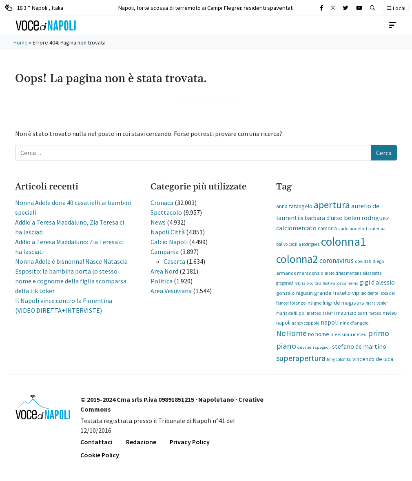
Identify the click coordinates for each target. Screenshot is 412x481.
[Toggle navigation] (393, 25)
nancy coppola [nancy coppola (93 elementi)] (305, 323)
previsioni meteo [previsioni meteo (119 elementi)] (348, 334)
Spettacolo (166, 212)
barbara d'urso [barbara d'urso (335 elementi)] (324, 218)
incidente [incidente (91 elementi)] (369, 293)
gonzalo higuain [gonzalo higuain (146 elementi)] (294, 293)
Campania (165, 251)
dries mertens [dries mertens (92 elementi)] (348, 273)
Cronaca (162, 202)
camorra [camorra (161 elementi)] (327, 228)
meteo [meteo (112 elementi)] (374, 313)
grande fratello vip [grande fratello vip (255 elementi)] (336, 292)
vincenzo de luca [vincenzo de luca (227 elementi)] (372, 359)
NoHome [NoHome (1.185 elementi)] (291, 333)
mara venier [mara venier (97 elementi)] (376, 303)
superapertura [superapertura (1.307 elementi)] (301, 358)
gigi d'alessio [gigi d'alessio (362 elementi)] (377, 282)
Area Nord (164, 271)
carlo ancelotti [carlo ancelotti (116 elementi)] (353, 228)
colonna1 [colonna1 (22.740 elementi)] (343, 241)
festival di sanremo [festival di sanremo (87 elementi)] (340, 283)
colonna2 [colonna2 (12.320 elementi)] (297, 259)
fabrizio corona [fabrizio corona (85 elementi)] (308, 283)
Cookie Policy (99, 455)
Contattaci (96, 442)
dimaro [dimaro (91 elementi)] (327, 273)
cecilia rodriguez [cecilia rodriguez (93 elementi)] (304, 244)
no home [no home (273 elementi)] (318, 334)
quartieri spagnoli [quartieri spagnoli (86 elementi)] (314, 347)
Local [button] (396, 8)
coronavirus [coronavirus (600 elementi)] (336, 260)
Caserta (174, 261)
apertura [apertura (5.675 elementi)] (332, 204)
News (158, 222)
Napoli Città (168, 232)
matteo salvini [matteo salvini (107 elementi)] (321, 313)
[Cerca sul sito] (321, 8)
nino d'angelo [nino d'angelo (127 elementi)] (354, 323)
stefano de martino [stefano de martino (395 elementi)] (359, 346)
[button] (372, 8)
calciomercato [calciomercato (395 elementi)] (296, 228)
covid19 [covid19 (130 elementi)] (363, 261)
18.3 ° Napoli (34, 7)
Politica (162, 281)
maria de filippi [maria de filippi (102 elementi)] (291, 313)
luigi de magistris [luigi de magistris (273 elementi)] (343, 302)
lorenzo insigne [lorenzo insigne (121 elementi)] (305, 303)
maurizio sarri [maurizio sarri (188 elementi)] (351, 313)
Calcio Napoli (169, 242)
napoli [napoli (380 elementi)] (330, 322)
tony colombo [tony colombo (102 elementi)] (339, 359)
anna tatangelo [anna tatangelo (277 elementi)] (294, 206)
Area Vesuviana (171, 291)
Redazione (141, 442)
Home (20, 42)
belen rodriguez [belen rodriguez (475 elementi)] (366, 218)
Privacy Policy (190, 442)
